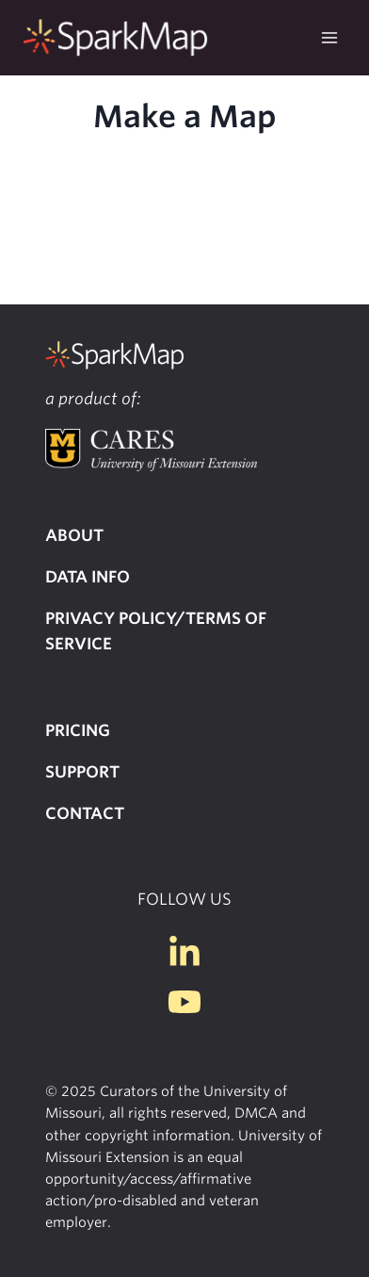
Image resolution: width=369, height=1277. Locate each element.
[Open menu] (329, 37)
